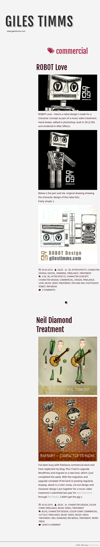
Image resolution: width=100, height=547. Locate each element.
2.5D (44, 276)
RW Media (52, 286)
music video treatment (57, 283)
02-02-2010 (47, 504)
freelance (73, 273)
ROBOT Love (51, 67)
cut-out (43, 514)
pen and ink (78, 283)
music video (64, 508)
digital (51, 273)
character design (49, 279)
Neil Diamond (84, 492)
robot (42, 286)
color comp (76, 511)
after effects (79, 269)
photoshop (92, 283)
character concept (77, 276)
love (41, 283)
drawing (61, 273)
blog (44, 511)
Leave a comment (51, 524)
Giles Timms (39, 21)
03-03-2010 (47, 269)
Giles (60, 269)
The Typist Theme (93, 545)
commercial (66, 279)
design (78, 279)
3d (69, 269)
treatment (85, 273)
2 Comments (48, 289)
